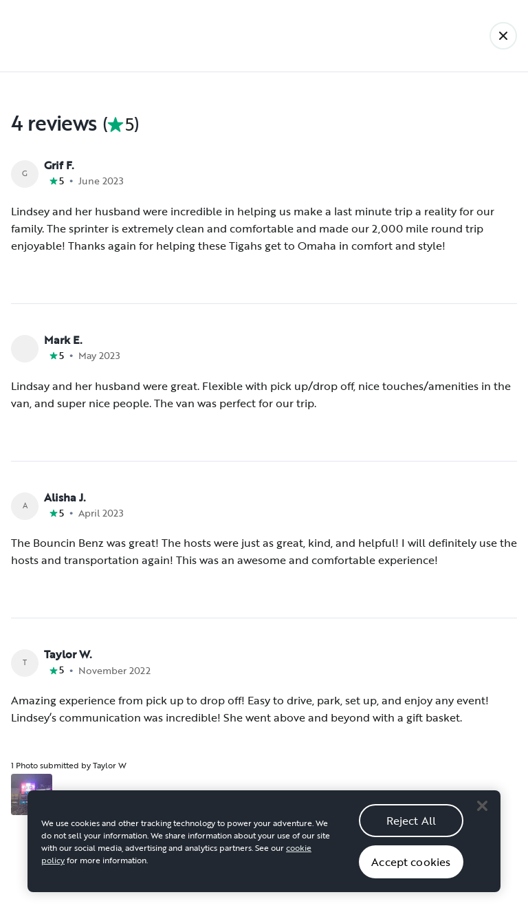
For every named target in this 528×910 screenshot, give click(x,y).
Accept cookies (410, 873)
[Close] (482, 818)
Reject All (411, 832)
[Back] (503, 36)
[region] (264, 853)
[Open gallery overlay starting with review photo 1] (31, 794)
